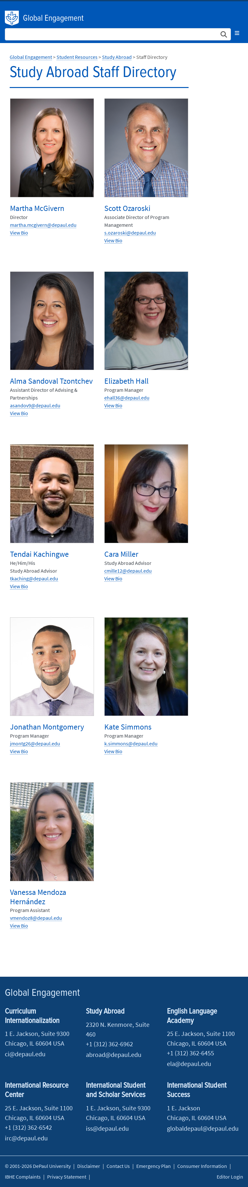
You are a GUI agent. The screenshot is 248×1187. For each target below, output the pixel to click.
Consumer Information (202, 1166)
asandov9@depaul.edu (35, 405)
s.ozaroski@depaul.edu (130, 232)
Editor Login (230, 1176)
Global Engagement (53, 18)
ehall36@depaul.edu (127, 397)
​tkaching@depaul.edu (34, 578)
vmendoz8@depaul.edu (36, 918)
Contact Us (118, 1166)
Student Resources (77, 57)
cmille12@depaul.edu (128, 570)
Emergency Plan (153, 1166)
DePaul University (12, 18)
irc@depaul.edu (26, 1138)
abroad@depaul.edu (113, 1054)
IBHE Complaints (23, 1176)
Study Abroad (117, 57)
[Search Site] (118, 34)
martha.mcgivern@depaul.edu (43, 225)
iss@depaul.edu (107, 1128)
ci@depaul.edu (25, 1054)
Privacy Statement (66, 1176)
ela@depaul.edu (189, 1064)
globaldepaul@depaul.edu (203, 1128)
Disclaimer (88, 1166)
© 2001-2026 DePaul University (38, 1166)
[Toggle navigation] (237, 33)
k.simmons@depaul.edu (131, 743)
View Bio (19, 232)
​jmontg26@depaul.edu (35, 743)
